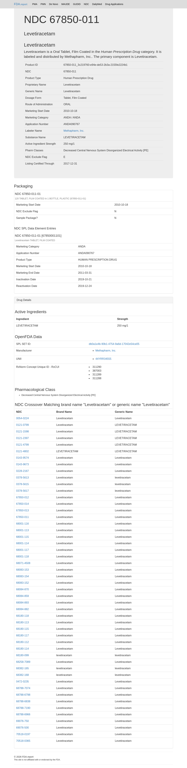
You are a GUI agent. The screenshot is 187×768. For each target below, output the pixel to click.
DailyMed (97, 4)
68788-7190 (23, 708)
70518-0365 (23, 740)
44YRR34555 (103, 358)
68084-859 (22, 596)
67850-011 (22, 517)
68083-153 (22, 569)
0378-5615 (22, 484)
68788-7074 (23, 688)
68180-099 (22, 655)
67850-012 (22, 497)
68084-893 (22, 602)
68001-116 (22, 523)
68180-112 (22, 642)
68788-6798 (23, 694)
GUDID (76, 4)
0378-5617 (22, 490)
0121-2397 (22, 438)
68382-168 (22, 675)
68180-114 (22, 648)
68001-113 (22, 530)
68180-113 (22, 622)
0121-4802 (22, 451)
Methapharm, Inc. (74, 130)
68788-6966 (23, 714)
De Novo (53, 4)
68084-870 (22, 589)
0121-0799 (22, 424)
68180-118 (22, 615)
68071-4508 (23, 563)
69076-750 (22, 721)
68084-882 (22, 609)
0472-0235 (22, 681)
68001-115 (22, 536)
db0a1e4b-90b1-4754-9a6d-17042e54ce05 (114, 344)
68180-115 (22, 628)
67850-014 (22, 503)
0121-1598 (22, 431)
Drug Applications (114, 4)
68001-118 (22, 556)
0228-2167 (22, 471)
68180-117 (22, 635)
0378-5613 (22, 477)
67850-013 (22, 510)
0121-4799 (22, 444)
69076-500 (22, 727)
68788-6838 (23, 701)
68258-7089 (23, 661)
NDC (86, 4)
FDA (20, 4)
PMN (43, 4)
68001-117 (22, 550)
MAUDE (65, 4)
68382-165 (22, 668)
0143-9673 (22, 464)
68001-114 (22, 543)
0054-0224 (22, 418)
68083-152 (22, 582)
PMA (34, 4)
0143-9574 (22, 457)
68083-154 (22, 576)
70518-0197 (23, 734)
